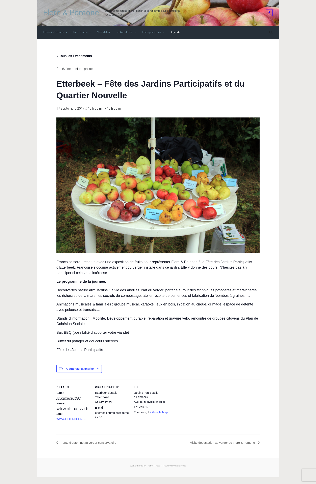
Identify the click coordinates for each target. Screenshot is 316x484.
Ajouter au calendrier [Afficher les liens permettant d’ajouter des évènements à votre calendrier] (80, 368)
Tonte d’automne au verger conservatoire (90, 442)
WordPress (180, 466)
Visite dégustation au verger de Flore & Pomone (221, 442)
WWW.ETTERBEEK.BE (71, 419)
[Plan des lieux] (194, 407)
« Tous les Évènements (74, 56)
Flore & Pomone (71, 12)
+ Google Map (158, 412)
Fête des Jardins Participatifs (79, 350)
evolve (133, 466)
